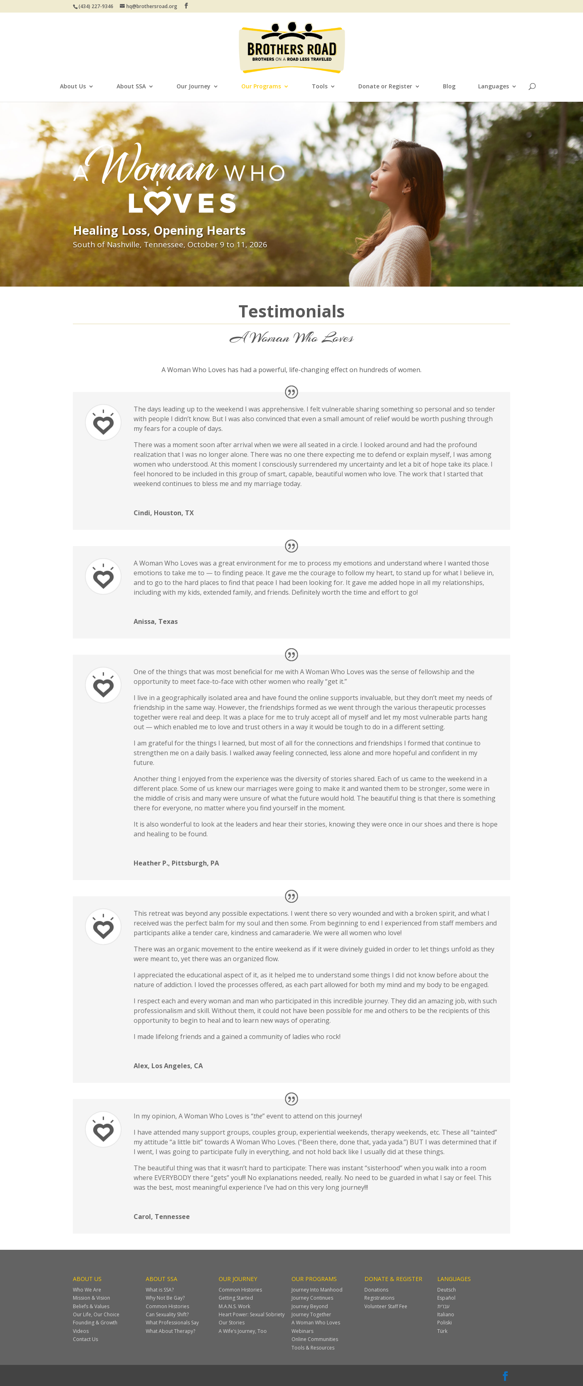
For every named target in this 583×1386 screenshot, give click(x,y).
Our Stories (232, 1322)
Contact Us (85, 1339)
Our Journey (194, 87)
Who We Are (87, 1289)
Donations (376, 1289)
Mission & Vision (91, 1297)
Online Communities (315, 1339)
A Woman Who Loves (316, 1322)
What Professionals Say (172, 1322)
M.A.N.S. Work (234, 1306)
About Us (73, 87)
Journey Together (311, 1314)
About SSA (131, 87)
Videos (81, 1331)
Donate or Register (385, 87)
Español (446, 1297)
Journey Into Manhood (317, 1289)
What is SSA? (160, 1289)
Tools (320, 87)
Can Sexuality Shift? (167, 1314)
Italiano (445, 1314)
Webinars (302, 1331)
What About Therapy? (170, 1331)
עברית (443, 1306)
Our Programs (261, 87)
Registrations (379, 1297)
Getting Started (236, 1297)
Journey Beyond (310, 1306)
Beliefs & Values (91, 1306)
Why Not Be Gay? (165, 1297)
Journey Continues (312, 1297)
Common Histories (167, 1306)
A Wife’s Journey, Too (243, 1331)
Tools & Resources (313, 1347)
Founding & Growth (95, 1322)
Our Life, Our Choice (96, 1314)
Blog (449, 87)
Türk (442, 1331)
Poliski (444, 1322)
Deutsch (446, 1289)
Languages (493, 87)
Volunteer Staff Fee (385, 1306)
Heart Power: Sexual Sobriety (252, 1314)
